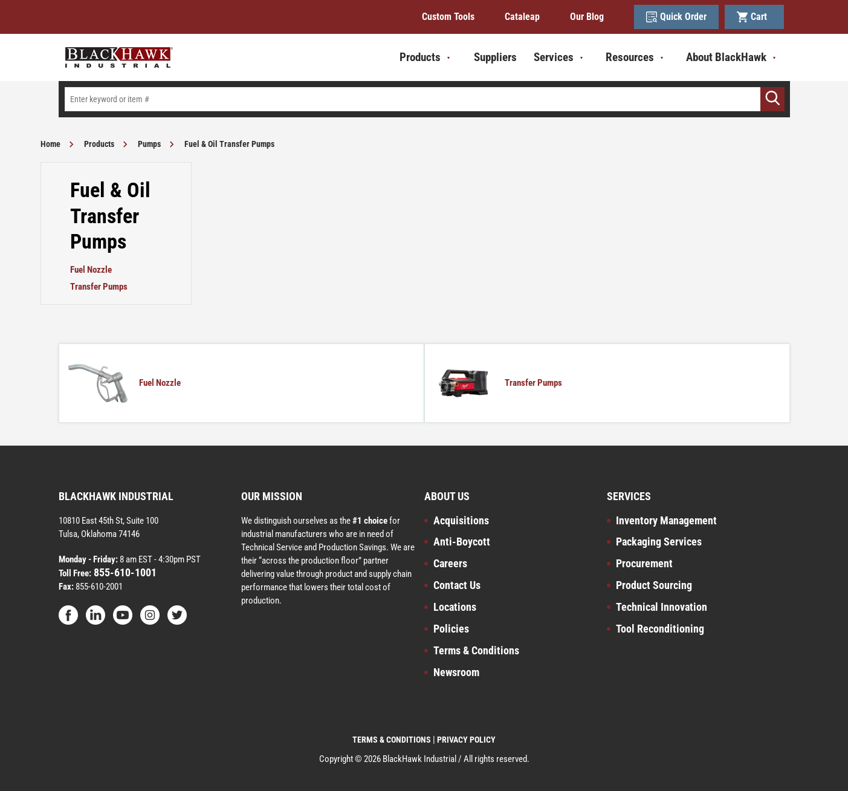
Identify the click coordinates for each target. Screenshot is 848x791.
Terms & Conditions (476, 650)
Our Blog (587, 16)
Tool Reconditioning (660, 628)
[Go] (772, 99)
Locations (454, 607)
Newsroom (456, 672)
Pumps (149, 144)
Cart (754, 17)
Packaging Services (659, 541)
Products (99, 144)
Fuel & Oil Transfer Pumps (229, 144)
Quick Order (676, 17)
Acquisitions (461, 520)
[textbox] (424, 99)
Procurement (644, 563)
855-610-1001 (124, 572)
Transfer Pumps (99, 286)
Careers (450, 563)
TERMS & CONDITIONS (391, 739)
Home (50, 144)
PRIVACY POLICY (466, 739)
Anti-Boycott (461, 541)
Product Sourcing (654, 585)
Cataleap (522, 16)
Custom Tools (448, 16)
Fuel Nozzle (91, 269)
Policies (451, 628)
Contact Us (457, 585)
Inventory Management (666, 520)
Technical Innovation (661, 607)
